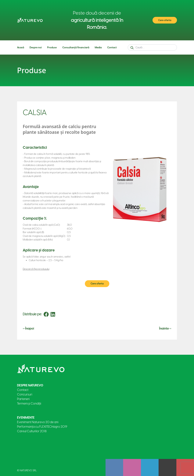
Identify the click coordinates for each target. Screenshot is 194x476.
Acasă (20, 47)
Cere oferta (164, 20)
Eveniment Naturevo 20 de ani (37, 422)
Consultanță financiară (75, 47)
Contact (112, 47)
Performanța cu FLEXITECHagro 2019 (42, 426)
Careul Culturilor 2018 (32, 431)
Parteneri (23, 399)
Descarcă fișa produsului (36, 269)
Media (98, 47)
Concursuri (24, 394)
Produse (52, 47)
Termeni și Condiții (29, 403)
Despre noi (36, 47)
